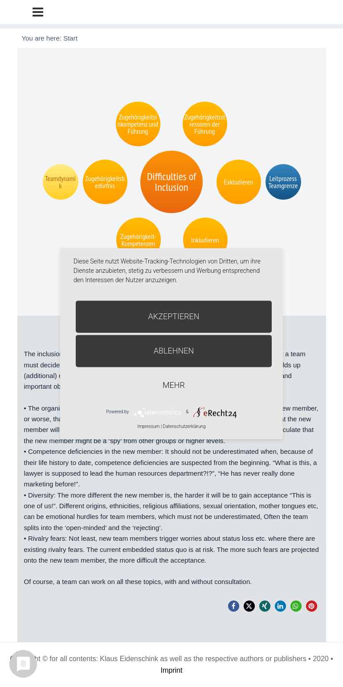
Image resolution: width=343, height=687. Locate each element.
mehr (174, 385)
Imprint (172, 670)
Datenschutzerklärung (184, 426)
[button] (233, 606)
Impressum (148, 426)
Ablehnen (174, 350)
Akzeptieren (174, 316)
